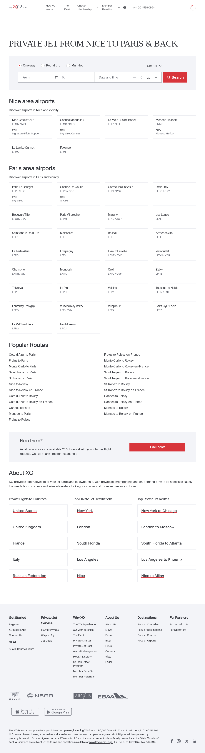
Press (108, 635)
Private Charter (82, 640)
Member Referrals (83, 676)
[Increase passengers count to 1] (156, 77)
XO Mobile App (17, 630)
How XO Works (50, 12)
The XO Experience (84, 624)
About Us (110, 624)
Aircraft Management (85, 651)
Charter (154, 66)
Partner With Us (179, 624)
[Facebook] (172, 741)
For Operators (178, 630)
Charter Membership (84, 12)
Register (14, 624)
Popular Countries (148, 624)
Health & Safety (82, 656)
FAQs (108, 646)
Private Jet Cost (82, 646)
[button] (22, 617)
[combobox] (37, 77)
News (108, 630)
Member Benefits (107, 12)
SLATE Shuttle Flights (21, 649)
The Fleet (67, 12)
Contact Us (15, 635)
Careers (110, 651)
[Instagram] (179, 741)
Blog (108, 640)
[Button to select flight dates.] (111, 77)
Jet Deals (46, 640)
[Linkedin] (194, 741)
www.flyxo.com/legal (101, 742)
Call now (157, 447)
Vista (108, 656)
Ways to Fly (47, 635)
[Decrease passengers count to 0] (134, 77)
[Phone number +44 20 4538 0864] (143, 12)
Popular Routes (146, 635)
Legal (108, 662)
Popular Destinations (149, 630)
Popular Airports (146, 640)
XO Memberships (83, 630)
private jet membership (117, 482)
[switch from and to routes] (56, 77)
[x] (187, 741)
